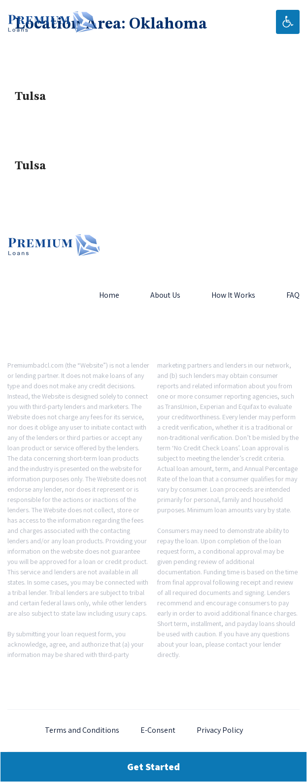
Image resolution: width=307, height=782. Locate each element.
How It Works (233, 295)
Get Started (153, 766)
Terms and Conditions (82, 730)
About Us (165, 295)
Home (109, 295)
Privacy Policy (220, 730)
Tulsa (30, 97)
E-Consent (157, 730)
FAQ (293, 295)
